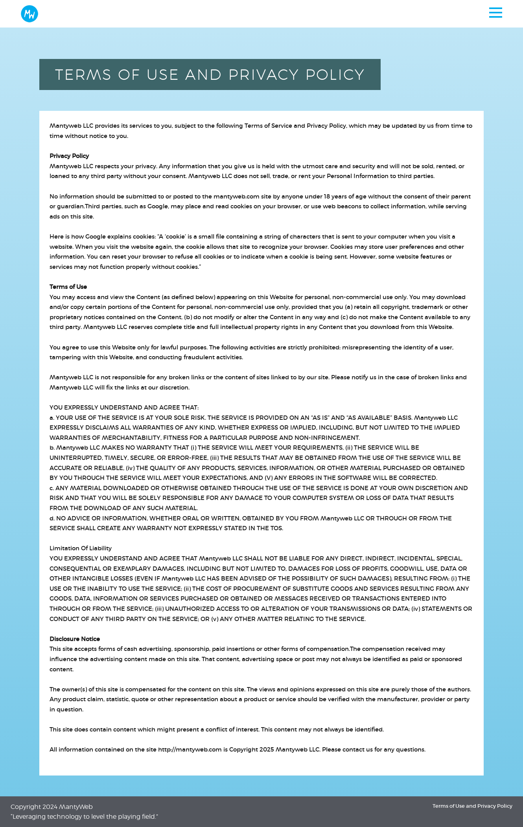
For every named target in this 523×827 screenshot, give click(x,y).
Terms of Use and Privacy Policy (472, 806)
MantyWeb (76, 806)
